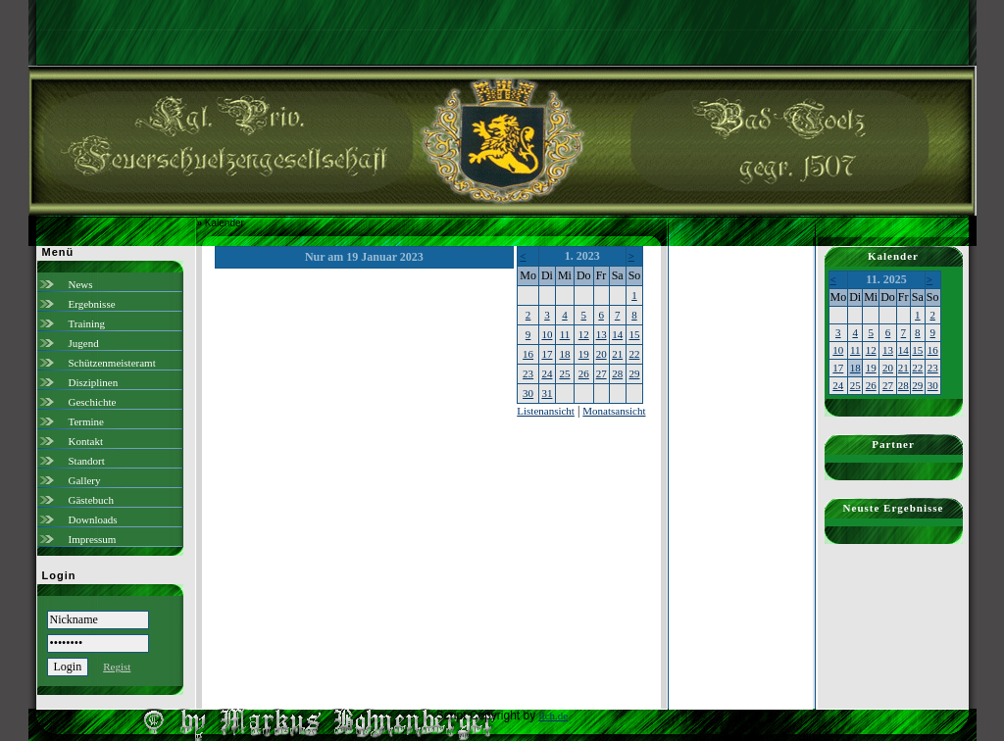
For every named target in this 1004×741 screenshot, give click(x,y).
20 (601, 354)
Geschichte (93, 402)
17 (546, 354)
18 (564, 354)
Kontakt (86, 441)
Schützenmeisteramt (112, 363)
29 (633, 373)
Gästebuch (91, 500)
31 (546, 393)
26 (583, 373)
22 (633, 354)
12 (583, 334)
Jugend (84, 343)
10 (546, 334)
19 (583, 354)
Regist (116, 666)
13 (601, 334)
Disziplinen (94, 382)
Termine (87, 421)
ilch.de (554, 715)
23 (528, 373)
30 (528, 393)
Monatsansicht (613, 411)
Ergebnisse (92, 304)
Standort (87, 461)
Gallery (85, 480)
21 (617, 354)
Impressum (93, 539)
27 (601, 373)
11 (565, 334)
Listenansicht (546, 411)
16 (528, 354)
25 (564, 373)
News (81, 284)
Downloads (93, 519)
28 (617, 373)
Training (87, 323)
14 (617, 334)
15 (633, 334)
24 (546, 373)
